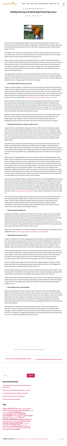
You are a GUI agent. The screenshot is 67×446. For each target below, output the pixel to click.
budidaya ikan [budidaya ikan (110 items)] (17, 412)
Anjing (34, 3)
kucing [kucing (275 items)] (5, 425)
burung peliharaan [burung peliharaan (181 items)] (15, 414)
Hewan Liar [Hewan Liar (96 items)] (21, 419)
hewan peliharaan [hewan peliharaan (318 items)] (10, 421)
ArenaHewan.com (11, 441)
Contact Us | (32, 441)
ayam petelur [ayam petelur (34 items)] (24, 410)
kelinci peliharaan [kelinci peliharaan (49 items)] (14, 423)
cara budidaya (37, 350)
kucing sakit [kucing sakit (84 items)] (6, 427)
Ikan (58, 5)
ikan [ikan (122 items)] (30, 421)
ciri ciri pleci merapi (43, 232)
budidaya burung (25, 350)
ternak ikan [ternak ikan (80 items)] (5, 431)
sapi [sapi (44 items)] (15, 430)
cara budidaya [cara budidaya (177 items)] (8, 416)
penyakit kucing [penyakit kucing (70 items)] (26, 428)
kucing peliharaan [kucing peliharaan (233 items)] (16, 425)
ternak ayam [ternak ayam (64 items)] (19, 430)
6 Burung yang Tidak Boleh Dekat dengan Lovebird (16, 392)
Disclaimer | (25, 441)
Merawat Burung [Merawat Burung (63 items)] (6, 428)
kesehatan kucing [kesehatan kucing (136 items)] (24, 423)
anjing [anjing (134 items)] (5, 410)
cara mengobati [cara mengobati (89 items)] (18, 418)
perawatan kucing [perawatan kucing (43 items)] (10, 430)
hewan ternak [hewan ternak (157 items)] (23, 421)
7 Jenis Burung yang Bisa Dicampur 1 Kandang (15, 395)
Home (26, 3)
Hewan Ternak (55, 3)
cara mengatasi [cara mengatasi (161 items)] (8, 418)
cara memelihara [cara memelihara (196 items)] (20, 416)
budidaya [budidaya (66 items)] (29, 410)
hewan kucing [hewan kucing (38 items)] (15, 419)
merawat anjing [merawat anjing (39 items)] (24, 427)
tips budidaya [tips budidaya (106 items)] (16, 431)
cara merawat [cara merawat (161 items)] (28, 418)
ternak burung (43, 350)
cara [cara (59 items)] (24, 414)
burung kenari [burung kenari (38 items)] (31, 412)
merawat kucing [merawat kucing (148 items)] (16, 428)
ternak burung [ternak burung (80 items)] (26, 430)
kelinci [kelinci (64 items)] (8, 423)
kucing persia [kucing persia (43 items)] (26, 425)
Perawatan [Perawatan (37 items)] (4, 430)
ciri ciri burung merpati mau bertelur (25, 232)
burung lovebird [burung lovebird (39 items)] (5, 414)
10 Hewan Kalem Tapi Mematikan (11, 401)
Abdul (29, 16)
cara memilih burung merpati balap (35, 98)
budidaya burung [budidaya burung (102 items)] (8, 412)
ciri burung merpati (53, 98)
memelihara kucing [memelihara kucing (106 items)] (15, 427)
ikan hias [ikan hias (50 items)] (4, 423)
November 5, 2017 (38, 16)
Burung (39, 3)
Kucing (30, 3)
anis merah (19, 350)
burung (31, 350)
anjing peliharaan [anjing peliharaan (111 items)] (12, 410)
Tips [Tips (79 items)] (10, 431)
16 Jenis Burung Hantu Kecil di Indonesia (14, 398)
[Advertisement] (34, 332)
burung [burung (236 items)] (25, 412)
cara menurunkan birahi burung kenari (26, 191)
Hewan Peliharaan (46, 3)
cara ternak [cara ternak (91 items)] (6, 419)
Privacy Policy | (39, 441)
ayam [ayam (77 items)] (20, 410)
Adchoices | (19, 441)
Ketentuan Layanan (48, 441)
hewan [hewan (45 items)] (10, 419)
